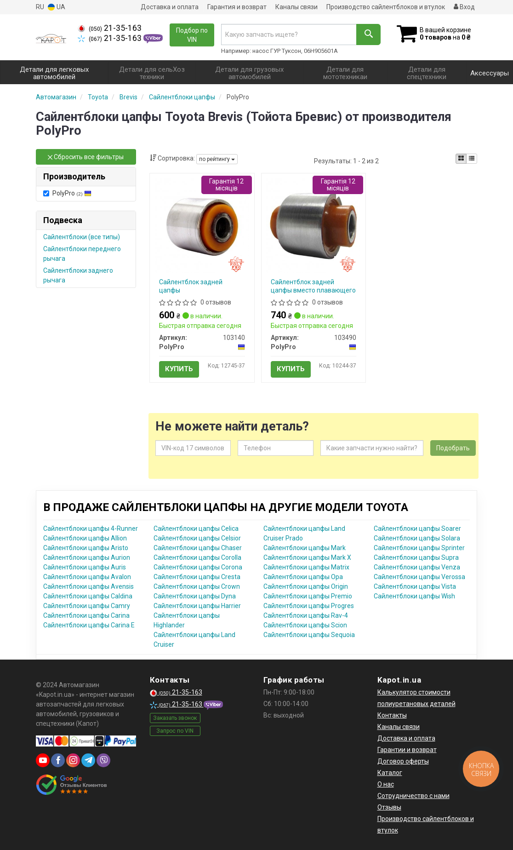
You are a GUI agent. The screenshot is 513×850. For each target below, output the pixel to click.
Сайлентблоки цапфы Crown (197, 586)
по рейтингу (217, 159)
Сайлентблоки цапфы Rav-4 (305, 615)
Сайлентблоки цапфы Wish (414, 596)
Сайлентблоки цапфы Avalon (87, 576)
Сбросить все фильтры (86, 157)
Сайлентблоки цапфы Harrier (197, 605)
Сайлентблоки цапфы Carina (86, 615)
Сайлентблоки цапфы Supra (416, 557)
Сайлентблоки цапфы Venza (417, 567)
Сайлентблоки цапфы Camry (86, 605)
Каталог (389, 772)
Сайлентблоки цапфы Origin (305, 586)
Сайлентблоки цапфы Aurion (86, 557)
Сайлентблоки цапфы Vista (415, 586)
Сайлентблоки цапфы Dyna (195, 596)
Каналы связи (296, 7)
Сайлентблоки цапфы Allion (85, 538)
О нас (385, 784)
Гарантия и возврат (237, 7)
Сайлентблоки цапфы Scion (305, 625)
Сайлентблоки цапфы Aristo (85, 547)
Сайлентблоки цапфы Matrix (306, 567)
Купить (179, 369)
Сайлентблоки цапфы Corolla (197, 557)
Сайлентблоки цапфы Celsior (197, 538)
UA (56, 7)
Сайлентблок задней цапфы (190, 286)
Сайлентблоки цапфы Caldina (87, 596)
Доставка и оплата (170, 7)
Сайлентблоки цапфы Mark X (307, 557)
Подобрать (453, 448)
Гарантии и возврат (407, 749)
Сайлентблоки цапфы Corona (198, 567)
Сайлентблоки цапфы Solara (417, 538)
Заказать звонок (175, 718)
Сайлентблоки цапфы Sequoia (309, 634)
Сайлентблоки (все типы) (81, 237)
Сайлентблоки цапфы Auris (84, 567)
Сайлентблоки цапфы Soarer (417, 528)
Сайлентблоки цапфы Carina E (89, 625)
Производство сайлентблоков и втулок (385, 7)
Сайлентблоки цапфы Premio (307, 596)
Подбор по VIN (192, 35)
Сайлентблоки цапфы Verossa (419, 576)
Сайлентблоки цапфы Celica (196, 528)
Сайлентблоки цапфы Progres (308, 605)
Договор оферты (403, 761)
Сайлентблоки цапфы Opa (303, 576)
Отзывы (389, 807)
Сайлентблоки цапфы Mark (304, 547)
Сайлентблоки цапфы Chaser (198, 547)
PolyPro (67, 193)
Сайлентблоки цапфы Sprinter (419, 547)
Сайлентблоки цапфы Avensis (88, 586)
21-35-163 (110, 28)
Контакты (392, 715)
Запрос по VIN (175, 731)
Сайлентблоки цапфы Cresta (197, 576)
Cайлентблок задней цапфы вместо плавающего (313, 286)
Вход (464, 7)
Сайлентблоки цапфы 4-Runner (90, 528)
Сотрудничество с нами (413, 795)
